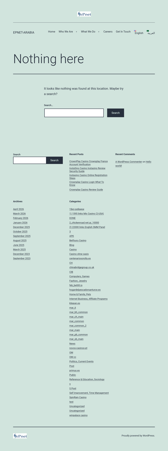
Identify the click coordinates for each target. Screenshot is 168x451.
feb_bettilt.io (75, 285)
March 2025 (19, 249)
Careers (108, 31)
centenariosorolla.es (80, 258)
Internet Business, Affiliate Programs (88, 298)
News (72, 343)
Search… (48, 105)
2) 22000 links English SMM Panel (87, 227)
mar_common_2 (77, 325)
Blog (71, 245)
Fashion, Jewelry (78, 280)
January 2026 (20, 222)
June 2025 (18, 245)
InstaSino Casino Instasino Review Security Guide (87, 170)
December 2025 (21, 227)
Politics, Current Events (81, 361)
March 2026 (19, 213)
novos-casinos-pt (78, 348)
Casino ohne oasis (79, 254)
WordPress (148, 435)
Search (16, 154)
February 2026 (20, 218)
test (71, 401)
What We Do (88, 31)
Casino (73, 249)
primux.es (74, 370)
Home (51, 31)
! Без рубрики (76, 209)
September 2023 (21, 258)
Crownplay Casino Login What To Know (86, 183)
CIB (71, 272)
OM (71, 352)
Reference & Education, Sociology (86, 379)
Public (72, 375)
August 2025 (19, 240)
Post (71, 366)
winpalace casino (78, 415)
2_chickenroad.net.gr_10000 (84, 222)
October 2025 (20, 231)
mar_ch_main (76, 316)
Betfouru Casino (77, 240)
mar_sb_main (76, 339)
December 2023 (21, 254)
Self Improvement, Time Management (89, 392)
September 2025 (21, 236)
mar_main (74, 330)
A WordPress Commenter (128, 161)
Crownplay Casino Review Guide (86, 189)
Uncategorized (77, 406)
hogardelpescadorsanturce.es (85, 289)
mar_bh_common (78, 312)
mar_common (76, 321)
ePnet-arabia (23, 32)
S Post (72, 388)
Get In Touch (123, 31)
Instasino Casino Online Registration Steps (88, 177)
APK (71, 236)
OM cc (72, 357)
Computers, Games (79, 276)
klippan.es (74, 303)
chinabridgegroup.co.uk (81, 267)
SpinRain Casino (77, 397)
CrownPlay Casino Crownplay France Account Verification (88, 163)
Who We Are (66, 31)
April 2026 (18, 209)
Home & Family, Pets (80, 294)
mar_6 (72, 307)
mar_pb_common (78, 334)
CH (71, 262)
